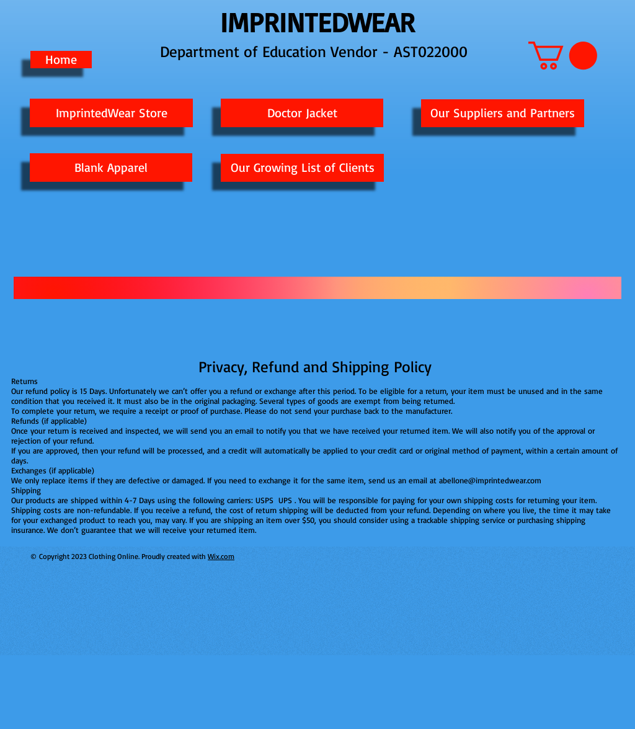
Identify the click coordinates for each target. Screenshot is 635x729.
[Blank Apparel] (111, 167)
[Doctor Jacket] (302, 113)
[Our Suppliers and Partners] (502, 113)
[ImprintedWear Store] (111, 113)
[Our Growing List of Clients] (302, 168)
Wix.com (221, 556)
